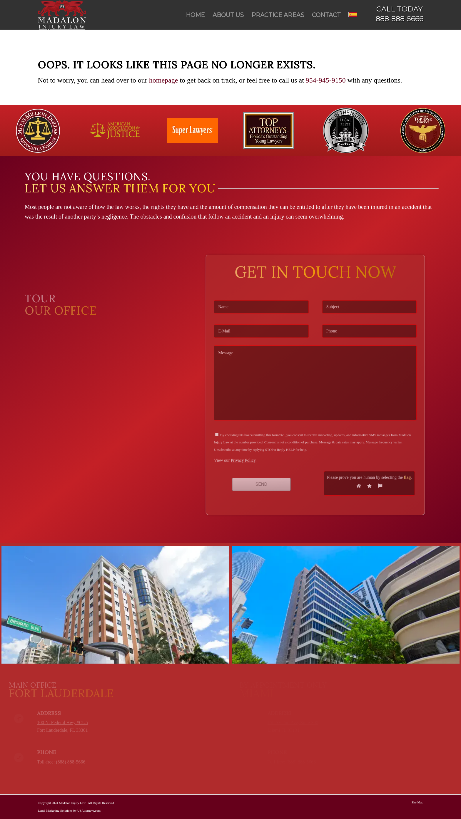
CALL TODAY (399, 9)
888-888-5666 (399, 18)
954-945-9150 (326, 80)
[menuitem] (195, 15)
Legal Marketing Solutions (55, 810)
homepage (163, 80)
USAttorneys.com (89, 810)
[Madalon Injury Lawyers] (62, 15)
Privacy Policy (256, 446)
